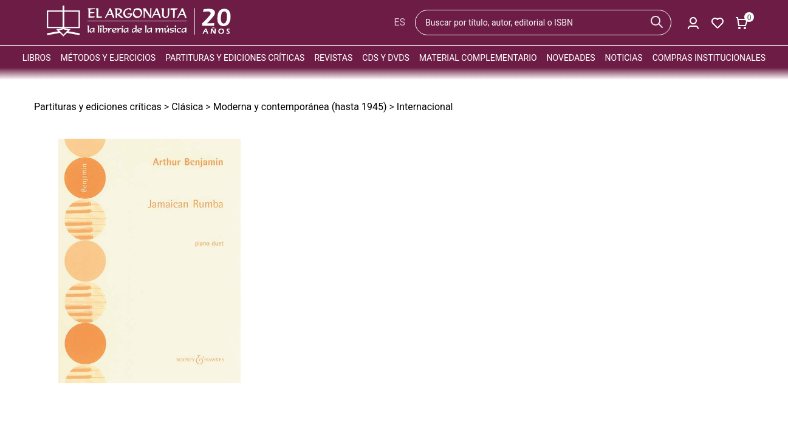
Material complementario (478, 58)
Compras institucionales (709, 58)
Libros (36, 58)
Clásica (187, 107)
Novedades (571, 58)
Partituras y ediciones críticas (234, 58)
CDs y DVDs (385, 58)
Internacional (425, 107)
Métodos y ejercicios (108, 58)
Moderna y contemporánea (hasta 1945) (300, 107)
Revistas (333, 58)
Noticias (624, 58)
